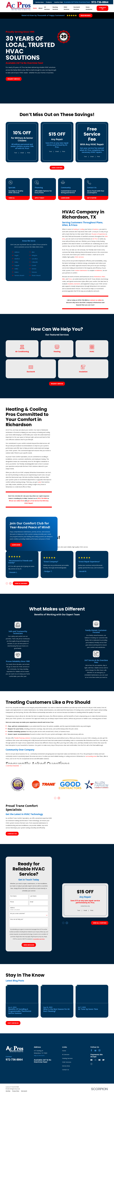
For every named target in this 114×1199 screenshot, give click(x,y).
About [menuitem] (40, 8)
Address (10, 907)
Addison (14, 275)
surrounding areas (91, 759)
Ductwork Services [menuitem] (77, 8)
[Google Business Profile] (95, 1050)
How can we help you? (14, 919)
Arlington (32, 278)
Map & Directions (39, 1055)
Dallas (14, 292)
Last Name (30, 896)
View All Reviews (21, 583)
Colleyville (32, 285)
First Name (11, 896)
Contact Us (102, 8)
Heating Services (67, 1058)
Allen (30, 275)
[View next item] (10, 583)
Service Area (39, 2)
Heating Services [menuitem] (55, 8)
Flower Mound (33, 298)
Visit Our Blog (13, 1023)
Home (64, 1051)
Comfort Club (58, 2)
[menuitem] (8, 1091)
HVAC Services (66, 1062)
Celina (13, 285)
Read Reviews (86, 15)
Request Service (14, 79)
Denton (31, 292)
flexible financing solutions (22, 740)
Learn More (16, 547)
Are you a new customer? (15, 913)
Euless (14, 295)
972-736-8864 (99, 2)
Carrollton (32, 282)
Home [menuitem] (35, 8)
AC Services (65, 1054)
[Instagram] (99, 1050)
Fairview (31, 295)
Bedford (14, 282)
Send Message (26, 945)
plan (37, 482)
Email (29, 902)
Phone (9, 902)
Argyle (14, 278)
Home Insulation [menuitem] (89, 8)
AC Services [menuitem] (47, 8)
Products (49, 2)
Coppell (14, 288)
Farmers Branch (17, 298)
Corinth (31, 288)
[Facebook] (91, 1050)
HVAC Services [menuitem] (66, 8)
